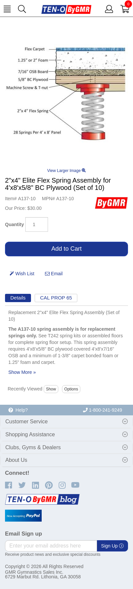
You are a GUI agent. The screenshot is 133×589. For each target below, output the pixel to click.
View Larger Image (66, 170)
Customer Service (26, 421)
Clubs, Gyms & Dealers (33, 447)
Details (18, 297)
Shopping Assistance (30, 434)
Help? (18, 410)
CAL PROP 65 (56, 297)
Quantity (14, 224)
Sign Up (112, 545)
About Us (16, 460)
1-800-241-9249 (102, 410)
